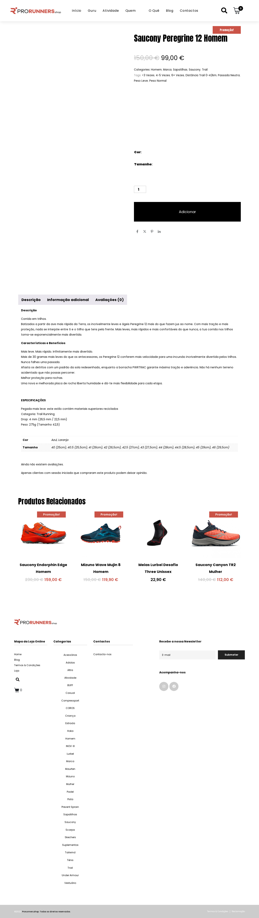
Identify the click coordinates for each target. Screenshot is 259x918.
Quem (130, 10)
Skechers (70, 837)
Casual (70, 693)
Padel (70, 791)
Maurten (70, 769)
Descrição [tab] (31, 299)
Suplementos (70, 845)
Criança (70, 715)
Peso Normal (158, 81)
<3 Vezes (148, 75)
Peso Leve (141, 81)
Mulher (70, 784)
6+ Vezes (177, 75)
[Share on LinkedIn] (159, 231)
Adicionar (187, 211)
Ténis (70, 860)
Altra (70, 670)
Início (76, 10)
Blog (169, 10)
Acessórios (70, 655)
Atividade (111, 10)
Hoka (70, 731)
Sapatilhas (180, 70)
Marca (167, 70)
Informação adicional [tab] (68, 299)
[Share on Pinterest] (152, 231)
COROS (70, 708)
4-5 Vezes (163, 75)
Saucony (195, 70)
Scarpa (70, 829)
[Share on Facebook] (137, 231)
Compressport (70, 700)
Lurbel (70, 753)
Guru (92, 10)
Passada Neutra (229, 75)
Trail (205, 70)
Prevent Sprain (70, 807)
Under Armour (70, 875)
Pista (70, 799)
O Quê (154, 10)
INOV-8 (70, 746)
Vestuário (70, 883)
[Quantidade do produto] (140, 189)
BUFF (70, 685)
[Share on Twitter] (144, 231)
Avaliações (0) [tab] (109, 299)
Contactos (189, 10)
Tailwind (70, 852)
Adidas (70, 662)
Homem (156, 70)
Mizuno (70, 776)
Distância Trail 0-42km (201, 75)
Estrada (70, 723)
